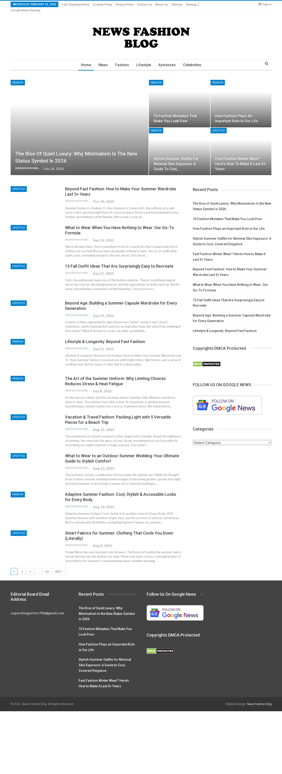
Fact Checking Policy (75, 4)
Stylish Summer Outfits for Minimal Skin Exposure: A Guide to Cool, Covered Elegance (105, 659)
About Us (161, 4)
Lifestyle (144, 59)
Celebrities (194, 59)
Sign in (265, 4)
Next (60, 566)
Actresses (168, 59)
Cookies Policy (102, 4)
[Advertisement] (138, 740)
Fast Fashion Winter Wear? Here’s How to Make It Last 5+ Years (240, 158)
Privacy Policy (125, 4)
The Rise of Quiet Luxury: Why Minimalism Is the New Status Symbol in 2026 (107, 608)
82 (47, 566)
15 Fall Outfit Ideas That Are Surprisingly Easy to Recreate (119, 260)
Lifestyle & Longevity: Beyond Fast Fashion (105, 336)
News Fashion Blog (259, 698)
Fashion (121, 59)
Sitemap (176, 4)
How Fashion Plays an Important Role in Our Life (229, 223)
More (190, 4)
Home (84, 59)
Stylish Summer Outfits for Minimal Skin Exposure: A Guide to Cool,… (176, 158)
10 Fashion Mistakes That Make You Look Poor (227, 213)
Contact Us (144, 4)
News (102, 59)
